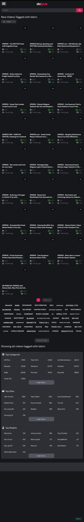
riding (18, 314)
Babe (14, 372)
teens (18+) (56, 327)
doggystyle (67, 331)
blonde (30, 318)
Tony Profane (68, 433)
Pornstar (41, 372)
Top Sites (9, 391)
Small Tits (14, 379)
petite (39, 327)
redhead (60, 305)
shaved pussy (40, 309)
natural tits (72, 305)
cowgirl (68, 327)
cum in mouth (44, 331)
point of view (65, 322)
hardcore (8, 323)
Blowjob (14, 366)
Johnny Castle (41, 433)
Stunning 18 (14, 415)
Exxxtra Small (41, 403)
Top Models (11, 427)
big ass (75, 318)
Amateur (68, 366)
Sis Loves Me (14, 409)
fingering (28, 327)
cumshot (28, 314)
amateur (31, 331)
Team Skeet (41, 397)
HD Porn (14, 360)
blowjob (6, 310)
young (17, 310)
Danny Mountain (14, 452)
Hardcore (41, 366)
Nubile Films (14, 403)
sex (66, 309)
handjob (76, 322)
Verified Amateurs (68, 360)
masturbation (41, 305)
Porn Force (14, 439)
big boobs (27, 309)
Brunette (68, 372)
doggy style (74, 314)
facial (79, 331)
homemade (8, 314)
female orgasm (17, 331)
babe (17, 305)
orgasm (8, 305)
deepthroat (19, 318)
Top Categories (12, 354)
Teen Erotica (14, 397)
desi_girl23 (14, 446)
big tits (78, 327)
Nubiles (41, 409)
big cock (17, 327)
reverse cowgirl (55, 309)
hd (53, 314)
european (20, 322)
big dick (65, 318)
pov (46, 327)
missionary (27, 305)
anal (52, 305)
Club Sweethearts (68, 397)
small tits (61, 314)
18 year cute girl (43, 318)
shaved (8, 318)
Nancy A (41, 446)
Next (45, 300)
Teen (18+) (41, 360)
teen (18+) (44, 323)
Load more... (41, 382)
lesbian (55, 331)
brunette (31, 323)
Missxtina (14, 433)
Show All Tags (42, 340)
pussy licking (42, 314)
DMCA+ (78, 519)
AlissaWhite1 (68, 439)
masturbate (76, 309)
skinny (56, 318)
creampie (6, 327)
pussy (54, 322)
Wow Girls (68, 409)
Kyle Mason (68, 446)
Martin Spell (41, 439)
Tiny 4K (68, 403)
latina (5, 331)
